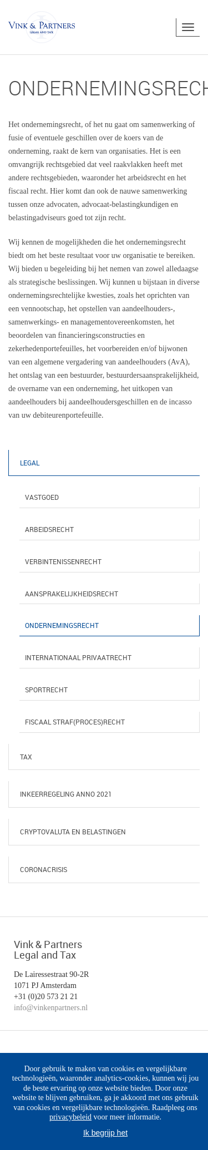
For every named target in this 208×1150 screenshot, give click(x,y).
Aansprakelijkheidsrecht (71, 593)
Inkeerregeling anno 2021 (66, 793)
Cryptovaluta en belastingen (73, 831)
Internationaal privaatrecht (78, 657)
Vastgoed (42, 497)
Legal (29, 462)
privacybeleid (70, 1117)
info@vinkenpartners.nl (51, 1008)
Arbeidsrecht (49, 529)
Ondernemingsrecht (62, 625)
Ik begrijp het (105, 1132)
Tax (26, 756)
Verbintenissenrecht (63, 561)
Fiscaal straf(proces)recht (75, 721)
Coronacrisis (43, 869)
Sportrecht (46, 689)
